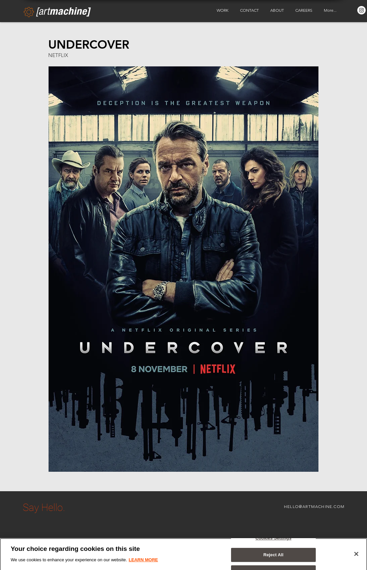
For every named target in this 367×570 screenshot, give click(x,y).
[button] (223, 10)
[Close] (356, 557)
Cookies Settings (273, 541)
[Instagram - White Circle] (361, 10)
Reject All (273, 558)
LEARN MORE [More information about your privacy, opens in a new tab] (143, 562)
